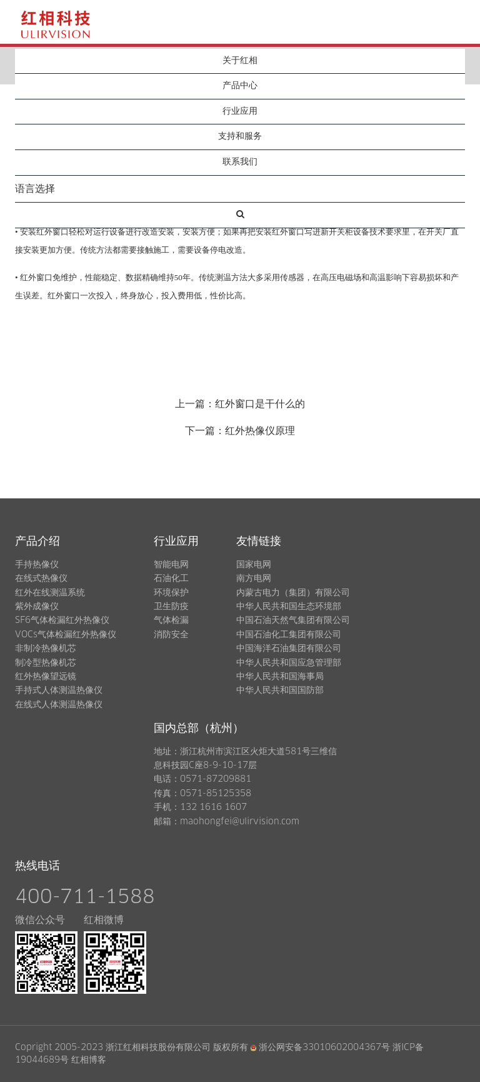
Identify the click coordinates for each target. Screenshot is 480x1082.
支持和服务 (240, 136)
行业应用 (240, 111)
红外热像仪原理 (260, 431)
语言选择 (35, 189)
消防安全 (171, 634)
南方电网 (253, 578)
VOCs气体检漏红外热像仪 (65, 634)
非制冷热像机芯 (45, 648)
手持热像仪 (37, 564)
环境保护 (171, 593)
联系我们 (240, 162)
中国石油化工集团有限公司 (288, 634)
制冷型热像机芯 (45, 663)
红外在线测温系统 (50, 593)
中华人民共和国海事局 (280, 676)
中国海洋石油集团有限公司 (288, 648)
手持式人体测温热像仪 (58, 690)
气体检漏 (171, 620)
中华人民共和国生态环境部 (288, 606)
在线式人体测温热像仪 (58, 704)
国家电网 (253, 564)
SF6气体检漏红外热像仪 (62, 620)
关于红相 (240, 60)
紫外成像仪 (37, 606)
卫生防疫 (171, 606)
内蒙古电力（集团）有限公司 (293, 593)
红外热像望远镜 (45, 676)
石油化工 (171, 578)
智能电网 (171, 564)
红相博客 (88, 1060)
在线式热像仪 (41, 578)
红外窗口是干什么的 (260, 404)
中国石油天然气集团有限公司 (293, 620)
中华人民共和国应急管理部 (288, 663)
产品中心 (240, 85)
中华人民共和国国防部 (280, 690)
